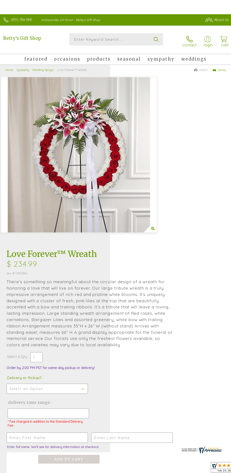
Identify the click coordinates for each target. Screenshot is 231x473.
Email (219, 67)
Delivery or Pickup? (134, 239)
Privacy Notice (154, 437)
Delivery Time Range (138, 264)
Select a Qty (127, 218)
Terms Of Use (128, 437)
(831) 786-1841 (21, 20)
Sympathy (22, 67)
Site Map (212, 437)
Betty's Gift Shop (22, 38)
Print (201, 67)
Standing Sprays (42, 67)
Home (9, 67)
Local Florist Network (185, 437)
